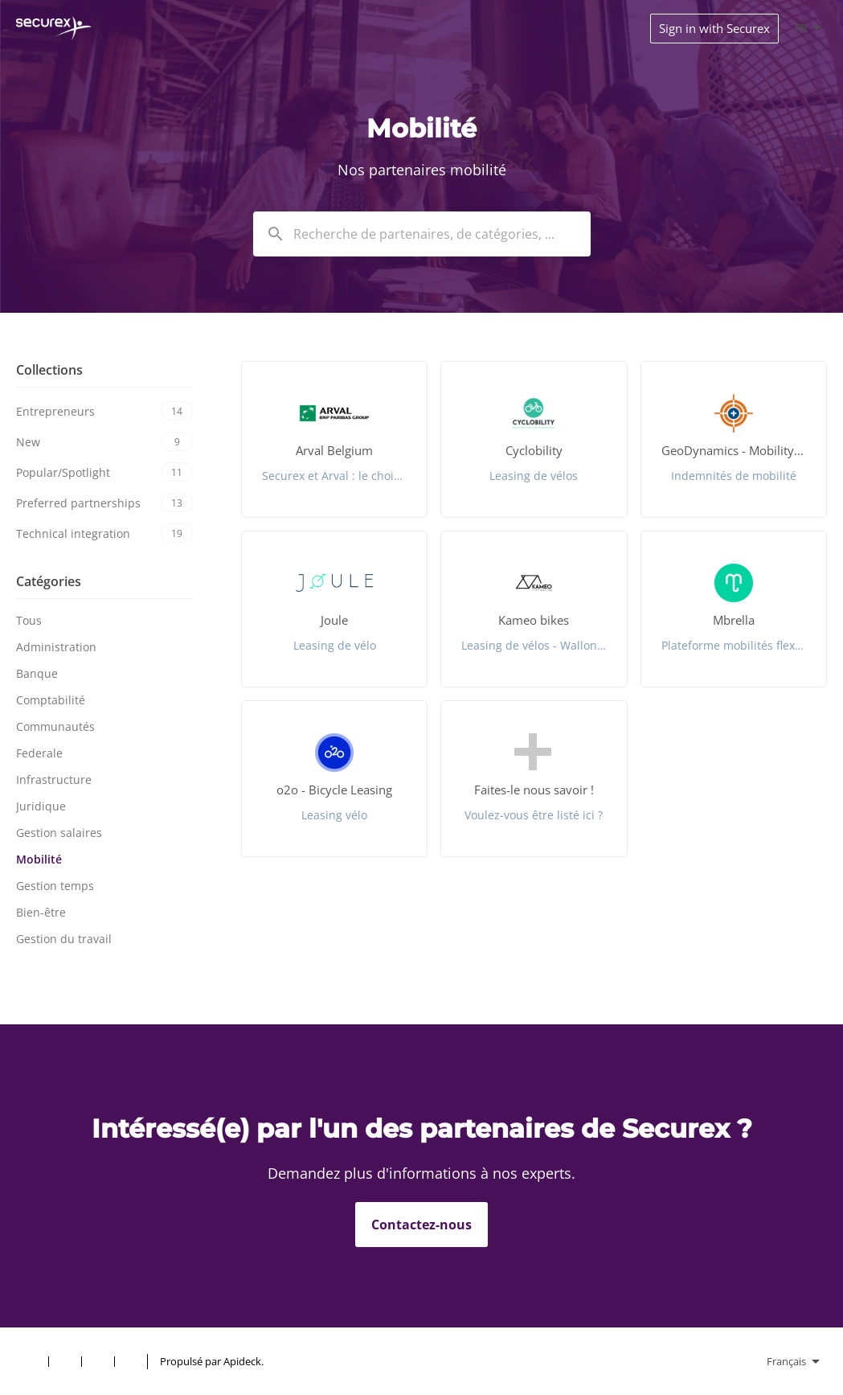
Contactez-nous (421, 1224)
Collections (49, 370)
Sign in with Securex (714, 28)
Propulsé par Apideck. (212, 1361)
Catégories (48, 581)
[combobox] (422, 233)
